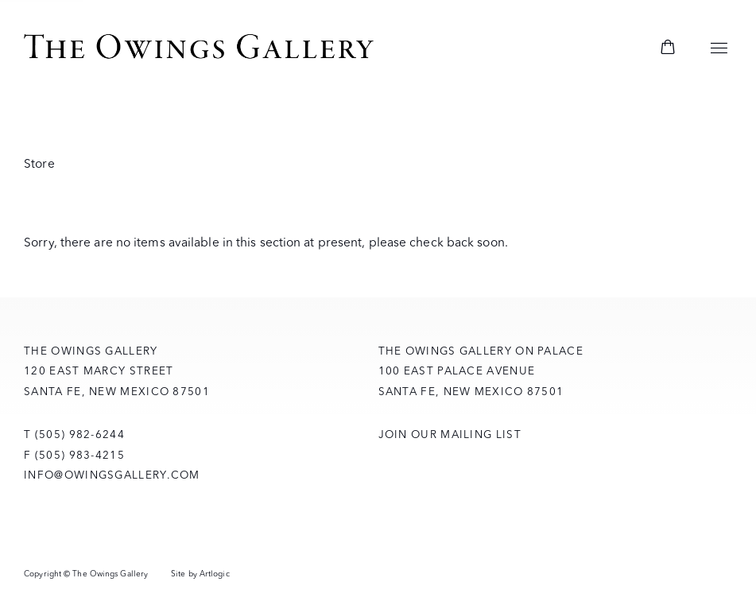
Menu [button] (719, 48)
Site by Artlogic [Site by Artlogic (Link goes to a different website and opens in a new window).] (200, 573)
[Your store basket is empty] (667, 48)
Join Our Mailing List (449, 434)
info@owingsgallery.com (112, 474)
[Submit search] (621, 49)
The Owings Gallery (199, 48)
